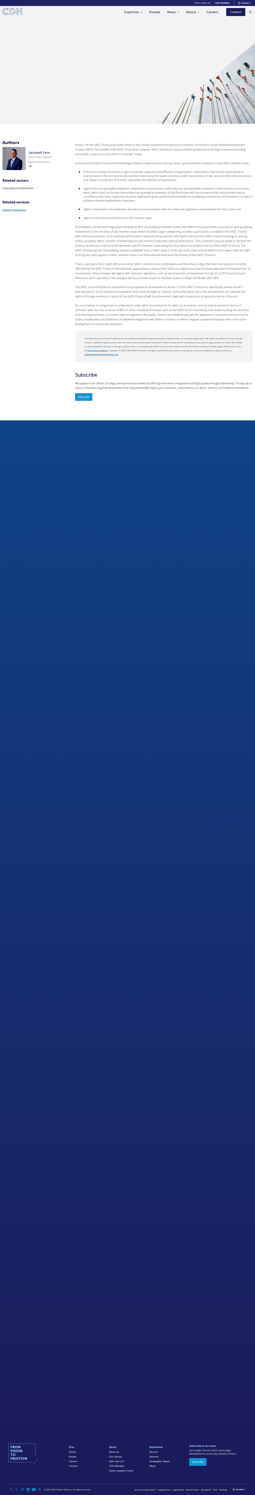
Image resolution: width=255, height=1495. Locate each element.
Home (72, 1452)
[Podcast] (39, 1489)
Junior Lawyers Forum (121, 1470)
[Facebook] (11, 1489)
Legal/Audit (178, 1490)
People (154, 12)
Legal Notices (164, 1490)
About (191, 12)
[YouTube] (33, 1489)
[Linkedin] (28, 1489)
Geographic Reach (159, 1461)
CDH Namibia (222, 3)
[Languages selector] (245, 3)
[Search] (251, 12)
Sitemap (223, 1490)
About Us (114, 1452)
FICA (215, 1490)
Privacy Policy (192, 1490)
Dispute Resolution (14, 210)
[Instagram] (22, 1489)
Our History (115, 1456)
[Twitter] (16, 1489)
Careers (212, 12)
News (171, 12)
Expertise (131, 12)
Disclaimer (206, 1490)
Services (153, 1456)
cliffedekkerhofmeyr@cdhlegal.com (101, 354)
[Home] (12, 12)
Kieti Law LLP (202, 3)
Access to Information (145, 1490)
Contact (73, 1466)
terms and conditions (98, 350)
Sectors (153, 1452)
